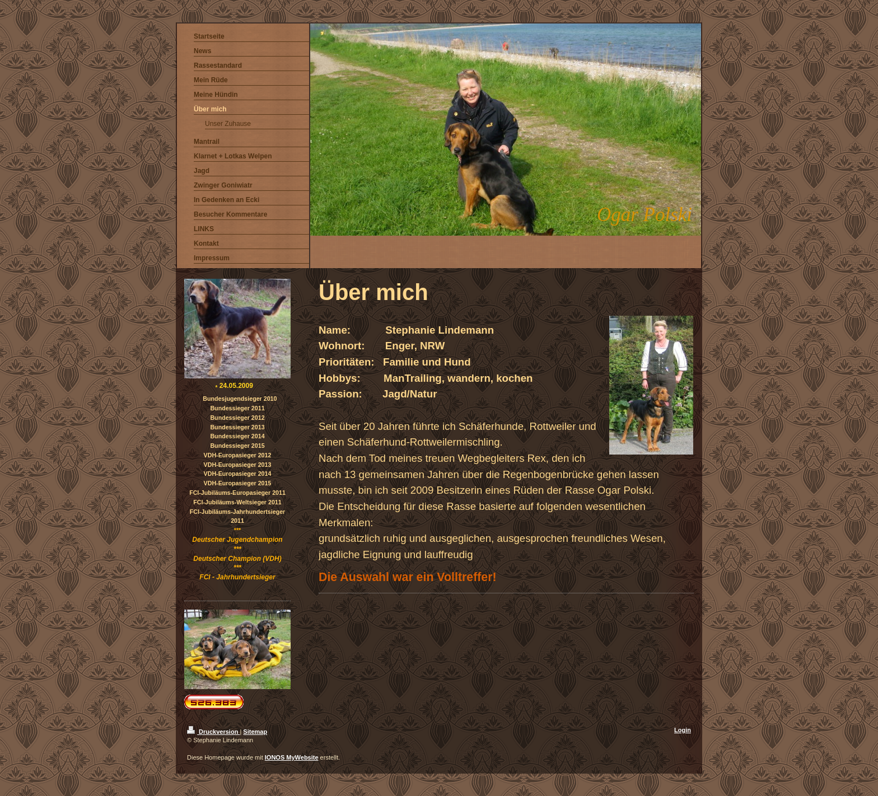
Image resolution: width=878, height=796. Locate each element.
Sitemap (255, 731)
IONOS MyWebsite (292, 757)
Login (682, 730)
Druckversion (213, 731)
